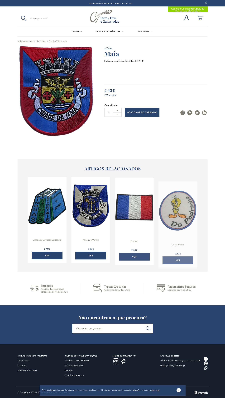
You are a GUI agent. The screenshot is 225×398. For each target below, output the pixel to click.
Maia (65, 41)
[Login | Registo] (187, 17)
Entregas (69, 370)
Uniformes (145, 31)
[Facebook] (182, 112)
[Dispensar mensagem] (206, 1)
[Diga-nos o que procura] (112, 328)
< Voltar (108, 48)
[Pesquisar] (23, 18)
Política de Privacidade (27, 370)
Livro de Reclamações (74, 375)
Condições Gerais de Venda (77, 360)
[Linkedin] (204, 112)
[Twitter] (197, 112)
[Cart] (199, 17)
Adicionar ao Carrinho (142, 112)
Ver (47, 262)
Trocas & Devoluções (74, 365)
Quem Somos (23, 360)
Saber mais (154, 390)
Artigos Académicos (110, 31)
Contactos (22, 365)
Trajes (77, 31)
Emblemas (41, 41)
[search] (148, 328)
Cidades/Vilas (55, 41)
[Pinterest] (189, 112)
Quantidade (110, 105)
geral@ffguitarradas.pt (175, 365)
